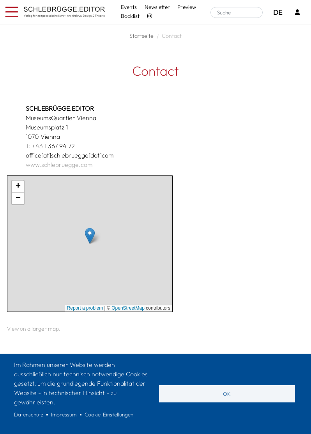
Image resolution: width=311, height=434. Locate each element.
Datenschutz (28, 414)
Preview (186, 7)
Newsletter (157, 7)
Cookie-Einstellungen (109, 414)
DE (277, 12)
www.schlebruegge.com (59, 164)
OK (227, 393)
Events (129, 7)
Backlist (130, 15)
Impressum (63, 414)
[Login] (297, 12)
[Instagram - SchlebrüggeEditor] (149, 16)
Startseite (141, 35)
